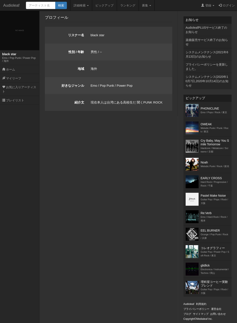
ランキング (127, 5)
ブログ (187, 313)
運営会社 (216, 308)
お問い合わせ (218, 313)
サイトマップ (201, 313)
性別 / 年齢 (76, 52)
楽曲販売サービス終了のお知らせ (207, 42)
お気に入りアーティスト (19, 89)
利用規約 (201, 304)
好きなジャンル (73, 85)
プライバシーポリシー (196, 308)
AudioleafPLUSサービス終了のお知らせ (206, 30)
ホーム (8, 69)
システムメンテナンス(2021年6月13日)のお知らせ (207, 54)
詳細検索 (81, 5)
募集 (146, 5)
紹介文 (79, 102)
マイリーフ (11, 78)
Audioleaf (11, 5)
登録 (207, 5)
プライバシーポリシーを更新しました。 (207, 67)
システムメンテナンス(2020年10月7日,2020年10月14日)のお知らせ (207, 81)
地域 (81, 69)
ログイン (227, 5)
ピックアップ (104, 5)
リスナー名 (76, 35)
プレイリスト (13, 100)
